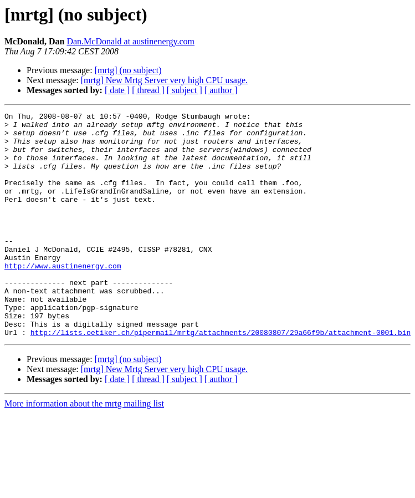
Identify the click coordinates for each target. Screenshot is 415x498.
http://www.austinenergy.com (62, 297)
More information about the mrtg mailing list (84, 448)
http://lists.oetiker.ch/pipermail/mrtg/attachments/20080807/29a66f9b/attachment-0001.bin (220, 377)
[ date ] (117, 90)
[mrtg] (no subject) (128, 70)
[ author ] (221, 90)
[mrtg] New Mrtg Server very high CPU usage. (164, 80)
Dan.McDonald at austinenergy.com (130, 41)
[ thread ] (148, 90)
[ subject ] (184, 90)
